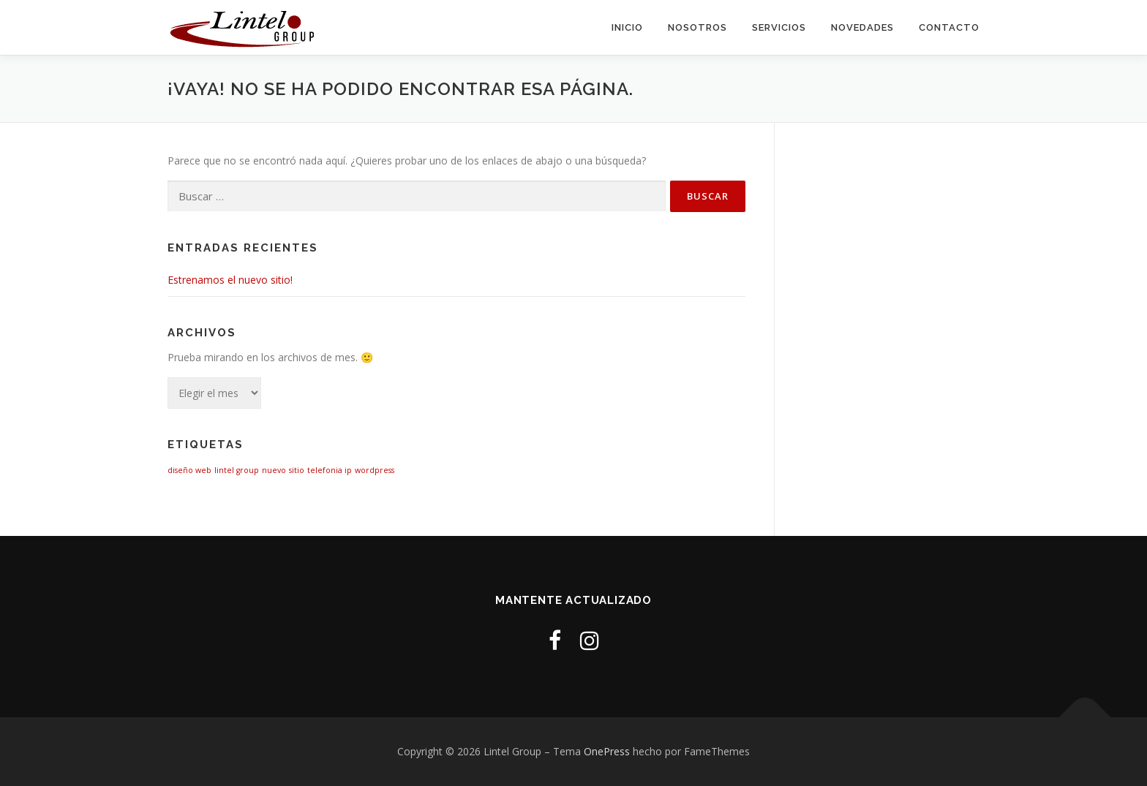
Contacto (949, 27)
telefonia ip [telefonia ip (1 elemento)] (329, 470)
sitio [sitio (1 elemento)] (296, 470)
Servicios (779, 27)
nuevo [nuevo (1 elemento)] (274, 470)
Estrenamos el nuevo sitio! (230, 280)
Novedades (862, 27)
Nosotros (697, 27)
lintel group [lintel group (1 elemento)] (236, 470)
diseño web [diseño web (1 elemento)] (189, 470)
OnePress (607, 751)
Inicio (627, 27)
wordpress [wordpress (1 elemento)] (374, 470)
